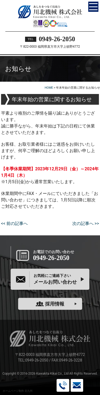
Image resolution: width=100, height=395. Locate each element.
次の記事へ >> (85, 223)
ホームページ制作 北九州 (18, 390)
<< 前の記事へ (14, 223)
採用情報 (50, 304)
